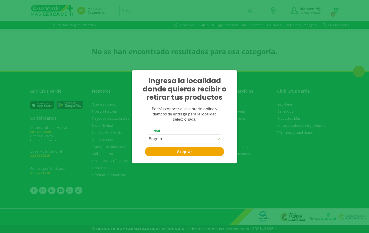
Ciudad (154, 131)
